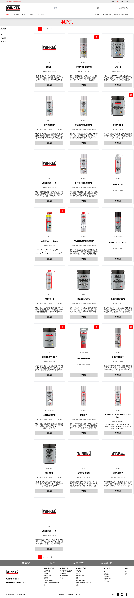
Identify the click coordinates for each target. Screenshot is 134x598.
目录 (126, 574)
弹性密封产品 (48, 575)
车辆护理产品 (64, 575)
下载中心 (31, 14)
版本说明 (70, 594)
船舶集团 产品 (81, 568)
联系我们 (51, 563)
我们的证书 (107, 579)
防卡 (2, 34)
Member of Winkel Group (16, 582)
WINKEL (13, 594)
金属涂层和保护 (49, 580)
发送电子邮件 (106, 563)
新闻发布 (106, 574)
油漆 (45, 585)
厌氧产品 (47, 571)
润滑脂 (3, 42)
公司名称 (16, 14)
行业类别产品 (49, 568)
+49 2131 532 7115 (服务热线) (102, 14)
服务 (23, 14)
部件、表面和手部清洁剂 (51, 583)
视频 (126, 572)
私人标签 (41, 14)
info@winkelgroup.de (121, 14)
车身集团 (63, 573)
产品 (7, 14)
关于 (105, 572)
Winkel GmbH (12, 579)
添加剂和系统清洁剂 (66, 571)
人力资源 (106, 581)
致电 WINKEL (78, 563)
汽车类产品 (64, 568)
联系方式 (111, 1)
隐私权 (78, 594)
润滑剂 (3, 38)
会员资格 (106, 576)
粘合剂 (46, 573)
